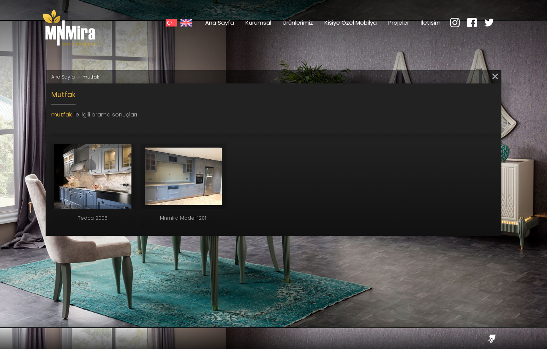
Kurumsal (258, 23)
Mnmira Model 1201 (183, 218)
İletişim (431, 23)
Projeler (398, 23)
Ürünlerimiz (298, 23)
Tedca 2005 (93, 218)
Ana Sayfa (219, 23)
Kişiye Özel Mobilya (350, 23)
